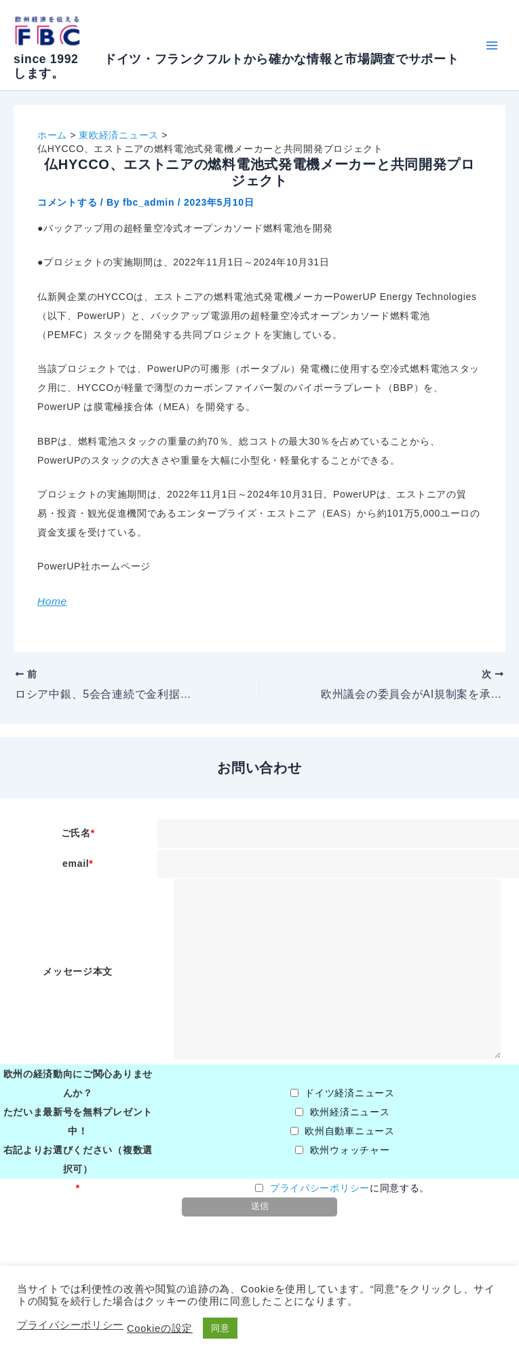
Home (52, 601)
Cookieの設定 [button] (160, 1328)
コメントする (67, 202)
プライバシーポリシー (320, 1188)
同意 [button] (220, 1328)
